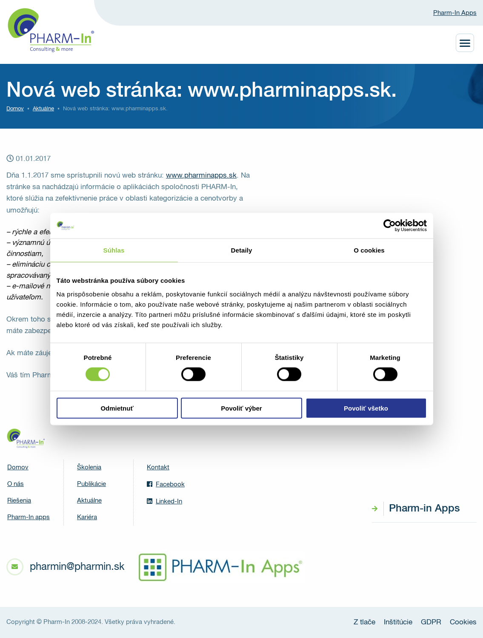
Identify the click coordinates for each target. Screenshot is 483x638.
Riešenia (19, 500)
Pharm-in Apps (424, 508)
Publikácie (91, 484)
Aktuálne (89, 500)
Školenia (89, 467)
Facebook (166, 484)
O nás (15, 484)
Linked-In (164, 501)
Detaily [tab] (241, 250)
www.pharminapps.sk (201, 175)
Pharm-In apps (28, 517)
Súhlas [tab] (114, 250)
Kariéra (87, 517)
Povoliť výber (241, 407)
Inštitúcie (398, 622)
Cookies (463, 622)
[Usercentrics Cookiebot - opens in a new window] (389, 225)
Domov (15, 109)
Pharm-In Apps (455, 13)
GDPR (431, 622)
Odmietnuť (116, 407)
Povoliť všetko (366, 407)
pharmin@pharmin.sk (77, 567)
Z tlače (364, 622)
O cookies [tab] (369, 250)
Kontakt (158, 467)
